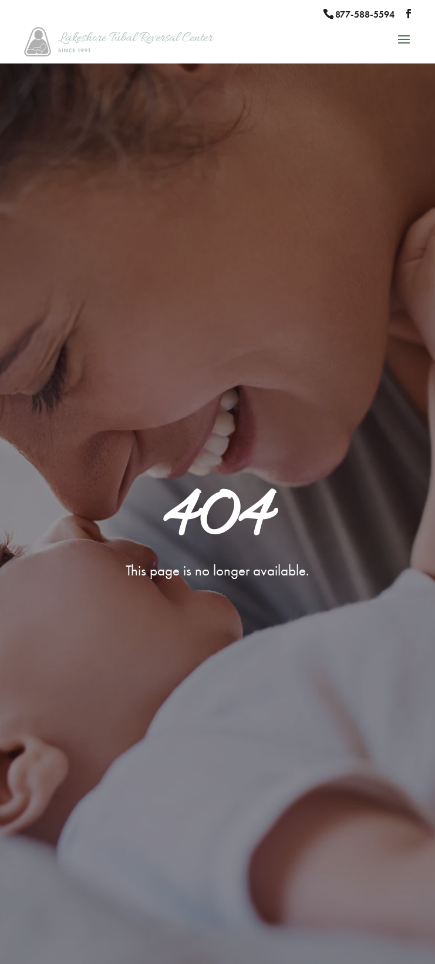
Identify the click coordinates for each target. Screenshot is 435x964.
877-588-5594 (364, 14)
